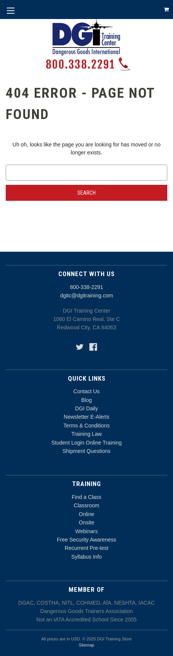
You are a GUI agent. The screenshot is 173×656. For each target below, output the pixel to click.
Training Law (86, 434)
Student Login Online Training (86, 443)
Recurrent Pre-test (86, 548)
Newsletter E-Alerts (86, 417)
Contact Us (86, 391)
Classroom (86, 505)
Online (86, 514)
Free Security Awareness (86, 540)
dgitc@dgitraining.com (86, 295)
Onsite (86, 522)
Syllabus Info (86, 557)
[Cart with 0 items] (166, 9)
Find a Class (86, 497)
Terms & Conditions (86, 426)
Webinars (86, 531)
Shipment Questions (86, 451)
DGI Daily (86, 408)
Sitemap (86, 645)
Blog (86, 400)
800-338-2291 (86, 287)
